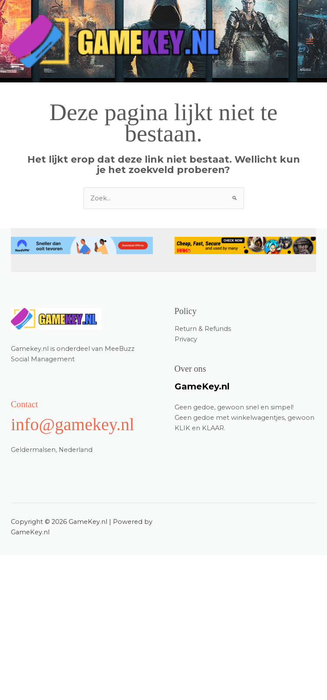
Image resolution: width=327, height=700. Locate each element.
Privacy (186, 339)
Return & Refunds (203, 329)
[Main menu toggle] (309, 41)
